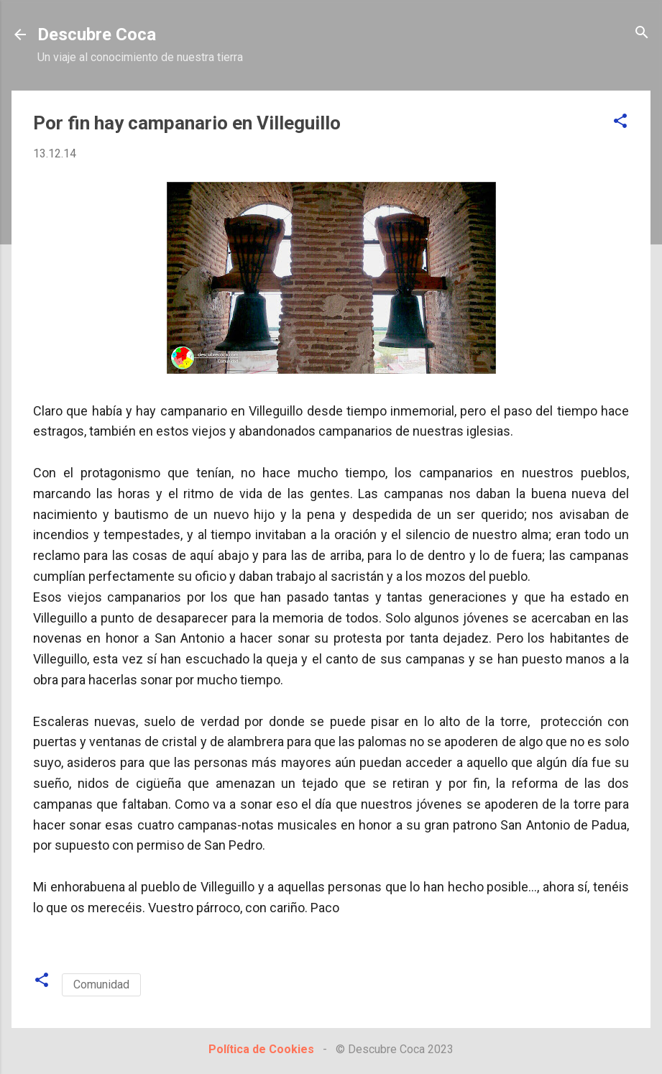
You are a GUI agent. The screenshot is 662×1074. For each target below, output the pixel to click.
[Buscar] (641, 33)
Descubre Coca (96, 34)
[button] (620, 122)
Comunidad (101, 984)
